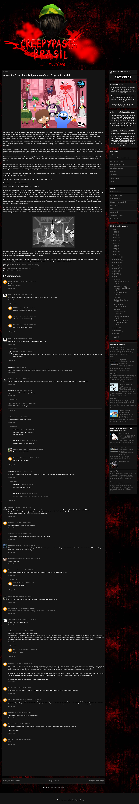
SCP (111, 209)
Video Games (114, 178)
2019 (114, 235)
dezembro (117, 257)
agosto (116, 268)
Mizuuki (15, 351)
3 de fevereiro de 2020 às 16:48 (29, 458)
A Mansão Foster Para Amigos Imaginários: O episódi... (122, 288)
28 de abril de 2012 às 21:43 (23, 390)
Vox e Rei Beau (115, 219)
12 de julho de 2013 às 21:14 (28, 316)
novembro (117, 259)
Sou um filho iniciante (117, 347)
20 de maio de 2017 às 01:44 (23, 724)
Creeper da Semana (116, 161)
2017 (114, 240)
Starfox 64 (117, 309)
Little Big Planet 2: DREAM (120, 312)
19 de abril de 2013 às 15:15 (28, 307)
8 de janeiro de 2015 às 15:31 (23, 688)
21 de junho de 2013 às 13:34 (27, 619)
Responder (11, 288)
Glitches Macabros (116, 195)
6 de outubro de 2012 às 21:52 (31, 558)
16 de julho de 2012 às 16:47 (30, 545)
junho (116, 274)
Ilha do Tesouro (115, 198)
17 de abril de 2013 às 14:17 (35, 449)
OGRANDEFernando (14, 545)
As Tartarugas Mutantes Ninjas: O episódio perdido (121, 322)
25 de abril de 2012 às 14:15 (26, 338)
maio (116, 276)
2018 (114, 237)
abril (115, 279)
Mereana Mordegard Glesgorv (120, 293)
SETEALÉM (114, 374)
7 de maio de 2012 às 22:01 (28, 430)
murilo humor (12, 294)
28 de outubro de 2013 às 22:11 (24, 631)
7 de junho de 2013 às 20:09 (26, 608)
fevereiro (117, 331)
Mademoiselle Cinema (15, 699)
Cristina (10, 688)
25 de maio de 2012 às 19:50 (27, 403)
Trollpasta (113, 175)
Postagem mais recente (11, 781)
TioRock (10, 379)
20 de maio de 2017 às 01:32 (23, 712)
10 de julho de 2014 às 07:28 (23, 663)
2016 (114, 243)
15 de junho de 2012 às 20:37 (24, 522)
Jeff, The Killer (13, 619)
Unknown (16, 307)
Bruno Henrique (13, 281)
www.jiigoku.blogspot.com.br (30, 265)
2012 (114, 254)
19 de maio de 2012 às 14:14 (23, 471)
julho (116, 271)
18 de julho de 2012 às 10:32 (28, 440)
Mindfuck (113, 171)
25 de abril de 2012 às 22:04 (22, 379)
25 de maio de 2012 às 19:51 (27, 351)
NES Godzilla (114, 205)
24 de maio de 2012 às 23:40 (28, 493)
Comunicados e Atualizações (119, 158)
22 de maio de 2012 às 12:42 (28, 484)
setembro (117, 265)
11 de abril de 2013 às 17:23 (25, 583)
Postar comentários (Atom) (56, 787)
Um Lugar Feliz (115, 398)
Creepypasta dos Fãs (117, 164)
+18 (111, 154)
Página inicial (54, 781)
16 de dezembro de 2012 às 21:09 (25, 570)
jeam (14, 649)
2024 (114, 229)
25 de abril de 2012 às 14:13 (26, 294)
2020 (114, 232)
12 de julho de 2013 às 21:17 (28, 325)
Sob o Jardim (114, 212)
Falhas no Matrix (115, 192)
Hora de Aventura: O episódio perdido (120, 305)
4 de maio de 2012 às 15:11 (23, 417)
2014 (114, 249)
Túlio (14, 583)
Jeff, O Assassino (124, 433)
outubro (117, 262)
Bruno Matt (11, 596)
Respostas (13, 304)
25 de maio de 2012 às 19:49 (22, 507)
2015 (114, 246)
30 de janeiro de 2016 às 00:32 (32, 699)
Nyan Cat (117, 297)
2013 (114, 251)
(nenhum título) (124, 461)
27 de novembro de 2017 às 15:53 (27, 649)
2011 (114, 337)
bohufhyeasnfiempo (19, 449)
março (116, 328)
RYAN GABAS (12, 608)
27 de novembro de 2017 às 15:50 (22, 739)
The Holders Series (116, 215)
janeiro (116, 333)
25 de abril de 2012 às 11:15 (27, 281)
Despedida (122, 360)
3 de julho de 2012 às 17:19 (23, 534)
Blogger (82, 800)
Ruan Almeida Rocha (15, 558)
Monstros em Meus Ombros (119, 202)
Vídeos (112, 181)
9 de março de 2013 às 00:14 (24, 596)
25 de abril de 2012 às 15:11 (21, 367)
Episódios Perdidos (16, 271)
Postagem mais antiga (96, 781)
